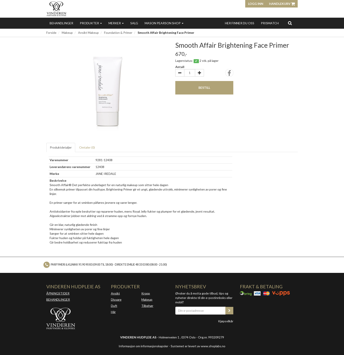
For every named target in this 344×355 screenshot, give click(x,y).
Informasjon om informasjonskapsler (143, 346)
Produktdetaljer (61, 147)
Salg (134, 23)
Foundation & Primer (118, 32)
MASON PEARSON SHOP (164, 23)
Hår (113, 312)
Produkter (91, 23)
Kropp (145, 293)
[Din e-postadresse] (200, 311)
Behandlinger (61, 23)
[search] (289, 22)
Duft (114, 306)
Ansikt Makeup (88, 32)
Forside (51, 32)
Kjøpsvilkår (225, 321)
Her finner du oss (239, 23)
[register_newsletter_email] (229, 310)
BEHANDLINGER (58, 299)
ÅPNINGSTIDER (57, 293)
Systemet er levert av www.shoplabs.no (198, 346)
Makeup (67, 32)
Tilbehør (147, 306)
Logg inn (255, 4)
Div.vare (116, 299)
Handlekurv (282, 4)
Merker (116, 23)
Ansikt (115, 293)
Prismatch (270, 23)
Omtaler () (87, 147)
